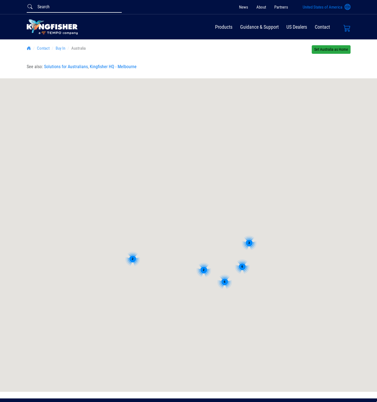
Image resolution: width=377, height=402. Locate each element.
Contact (322, 27)
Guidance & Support (259, 27)
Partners (281, 7)
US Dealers (296, 27)
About (261, 7)
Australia (78, 48)
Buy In (60, 48)
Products (223, 27)
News (243, 7)
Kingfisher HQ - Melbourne (113, 66)
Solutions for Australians (66, 66)
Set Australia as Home (331, 49)
